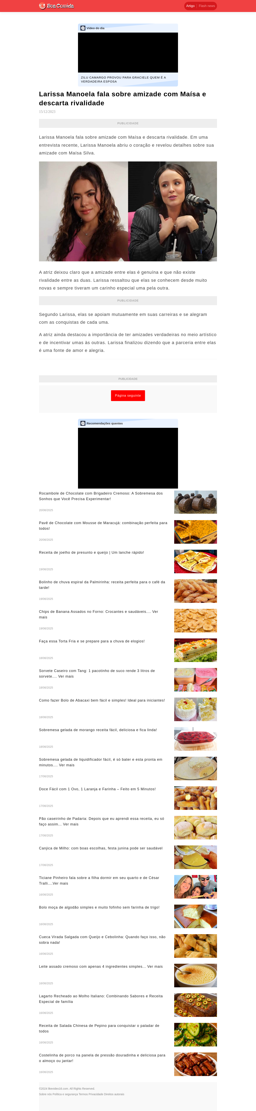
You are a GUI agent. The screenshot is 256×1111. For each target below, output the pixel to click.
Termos (83, 1094)
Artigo (190, 6)
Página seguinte (128, 395)
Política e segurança (65, 1094)
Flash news (207, 6)
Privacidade (96, 1094)
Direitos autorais (114, 1094)
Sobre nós (45, 1094)
